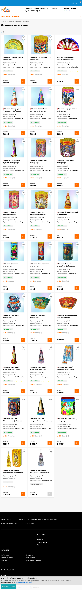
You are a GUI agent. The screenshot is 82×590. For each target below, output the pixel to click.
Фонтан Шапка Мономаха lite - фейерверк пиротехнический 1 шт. (67, 317)
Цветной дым (30, 557)
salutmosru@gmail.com (9, 524)
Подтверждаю (8, 587)
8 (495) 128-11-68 (70, 9)
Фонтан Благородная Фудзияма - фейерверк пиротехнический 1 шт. (12, 111)
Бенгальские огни (7, 557)
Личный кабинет (42, 542)
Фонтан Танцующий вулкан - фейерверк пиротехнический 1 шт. (12, 163)
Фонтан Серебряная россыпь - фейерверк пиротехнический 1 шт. (66, 59)
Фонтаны (11, 21)
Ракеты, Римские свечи (33, 560)
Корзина (40, 539)
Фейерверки (5, 555)
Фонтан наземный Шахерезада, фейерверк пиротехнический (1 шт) (13, 421)
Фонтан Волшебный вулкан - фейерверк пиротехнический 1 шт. (39, 111)
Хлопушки (29, 555)
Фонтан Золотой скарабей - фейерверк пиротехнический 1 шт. (66, 266)
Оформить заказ (42, 545)
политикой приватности (24, 582)
